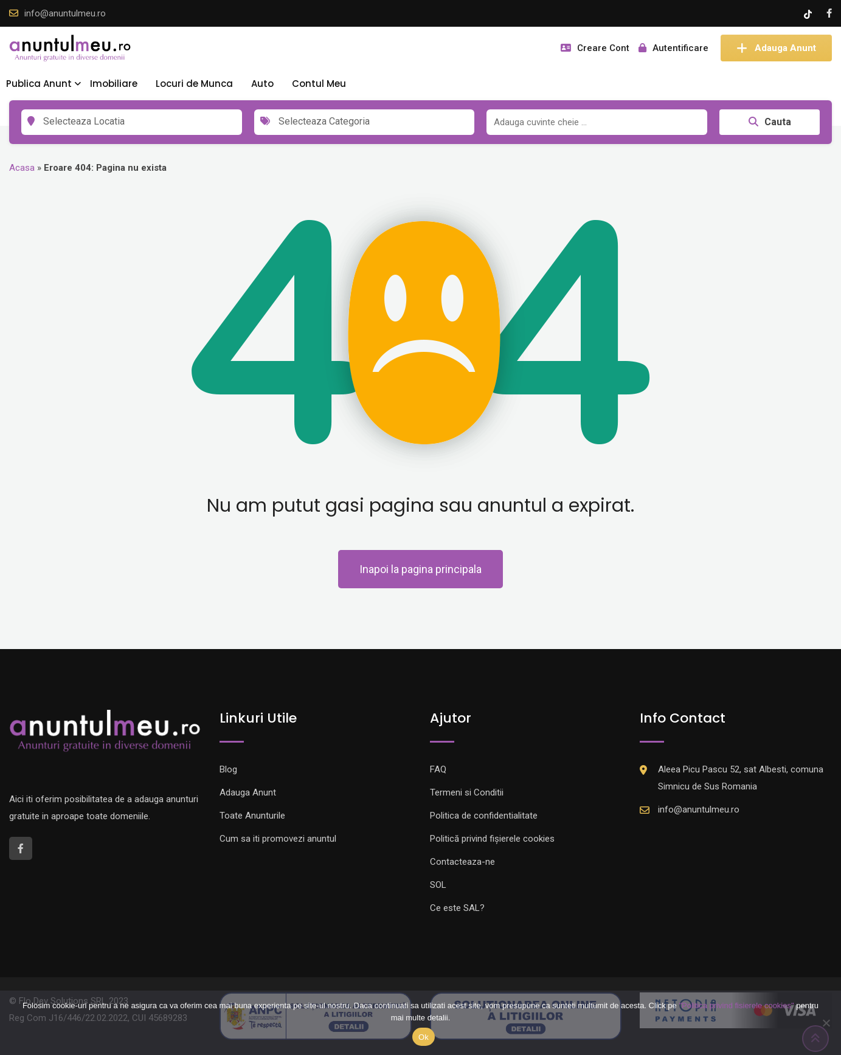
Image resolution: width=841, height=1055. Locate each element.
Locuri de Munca (194, 83)
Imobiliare (113, 83)
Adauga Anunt (776, 48)
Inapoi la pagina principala (420, 569)
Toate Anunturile (252, 815)
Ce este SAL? (457, 907)
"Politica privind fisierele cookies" (736, 1005)
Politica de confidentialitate (484, 815)
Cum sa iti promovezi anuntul (278, 838)
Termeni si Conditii (467, 792)
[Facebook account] (829, 13)
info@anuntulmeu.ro (65, 13)
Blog (228, 769)
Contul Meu (319, 83)
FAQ (438, 769)
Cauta (770, 122)
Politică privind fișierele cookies (492, 838)
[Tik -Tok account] (809, 13)
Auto (262, 83)
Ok (423, 1037)
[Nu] (826, 1023)
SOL (438, 884)
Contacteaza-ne (462, 861)
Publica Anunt (39, 83)
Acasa (22, 167)
